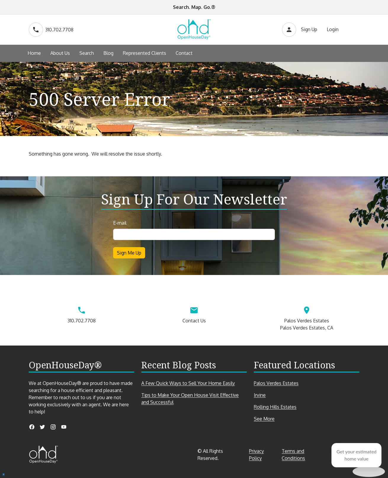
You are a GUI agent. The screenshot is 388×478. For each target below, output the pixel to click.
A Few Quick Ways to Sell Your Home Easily (188, 383)
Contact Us (194, 313)
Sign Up (309, 29)
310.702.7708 (51, 30)
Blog (108, 53)
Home (34, 53)
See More (274, 418)
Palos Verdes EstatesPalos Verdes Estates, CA (306, 317)
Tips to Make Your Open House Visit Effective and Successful (190, 398)
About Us (60, 53)
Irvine (260, 395)
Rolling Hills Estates (275, 407)
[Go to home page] (194, 29)
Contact (184, 53)
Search (86, 53)
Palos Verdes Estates (276, 383)
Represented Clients (144, 53)
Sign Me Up (129, 253)
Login (333, 29)
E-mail (119, 223)
